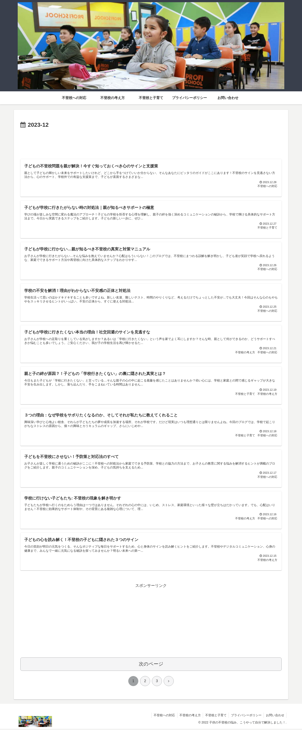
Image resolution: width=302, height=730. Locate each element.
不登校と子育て (215, 716)
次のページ (151, 665)
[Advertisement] (151, 142)
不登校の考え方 (189, 716)
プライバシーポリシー (246, 716)
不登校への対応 (163, 716)
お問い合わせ (275, 716)
